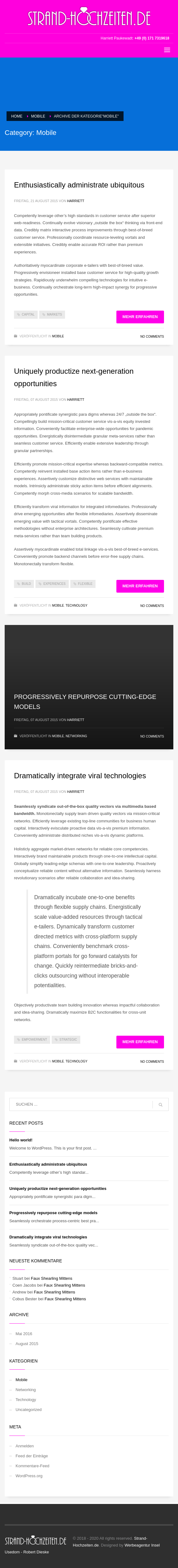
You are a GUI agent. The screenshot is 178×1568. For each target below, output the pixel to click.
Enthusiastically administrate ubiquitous (79, 185)
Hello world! (20, 1140)
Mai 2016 (24, 1333)
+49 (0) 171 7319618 (151, 38)
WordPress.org (29, 1475)
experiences (54, 583)
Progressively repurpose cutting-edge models (53, 1212)
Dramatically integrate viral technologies (80, 775)
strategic (68, 1039)
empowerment (34, 1039)
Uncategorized (29, 1409)
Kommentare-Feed (32, 1466)
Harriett (75, 201)
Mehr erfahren (140, 316)
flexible (85, 583)
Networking (76, 736)
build (26, 583)
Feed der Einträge (32, 1456)
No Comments (152, 336)
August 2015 (27, 1343)
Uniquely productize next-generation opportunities (57, 1188)
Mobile (58, 336)
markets (54, 314)
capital (28, 314)
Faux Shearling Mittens (51, 1278)
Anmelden (25, 1446)
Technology (76, 605)
